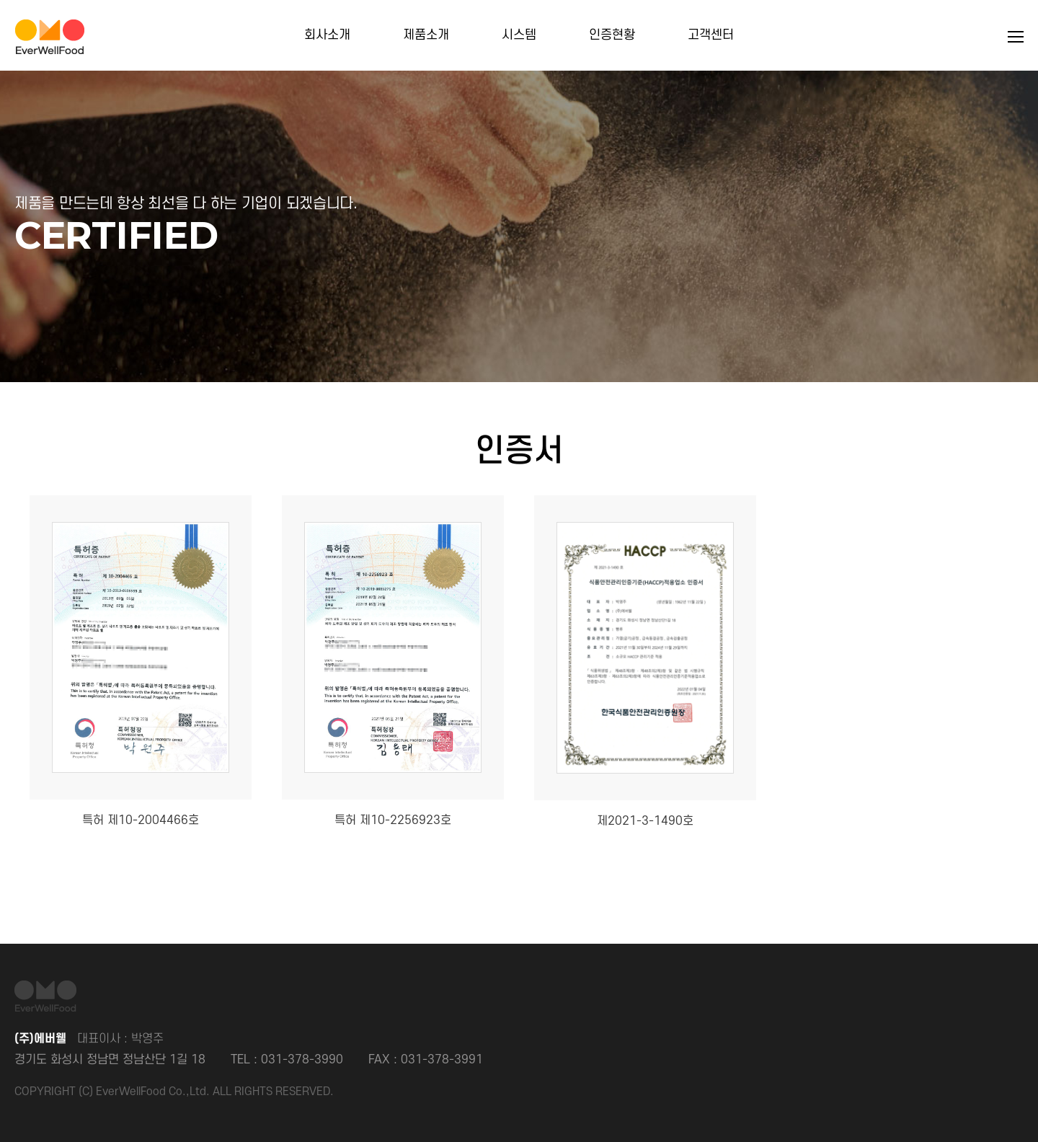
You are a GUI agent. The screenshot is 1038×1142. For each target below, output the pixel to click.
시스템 (519, 35)
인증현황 (612, 35)
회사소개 (327, 35)
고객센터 (711, 35)
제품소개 (426, 35)
